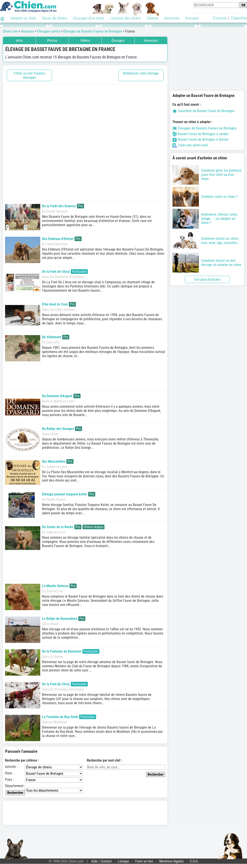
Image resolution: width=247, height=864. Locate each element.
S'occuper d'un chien (88, 18)
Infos (19, 40)
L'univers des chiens (125, 18)
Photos (52, 40)
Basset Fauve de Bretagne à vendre (200, 134)
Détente (152, 18)
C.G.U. (194, 861)
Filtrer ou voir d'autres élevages (29, 75)
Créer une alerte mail (190, 145)
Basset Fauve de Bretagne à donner (200, 139)
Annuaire (192, 18)
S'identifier (239, 18)
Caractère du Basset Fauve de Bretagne (203, 111)
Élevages (118, 40)
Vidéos (85, 40)
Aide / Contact (101, 861)
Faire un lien (144, 861)
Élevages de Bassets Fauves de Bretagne (204, 128)
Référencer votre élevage (141, 73)
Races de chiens (54, 18)
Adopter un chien (23, 18)
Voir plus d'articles (207, 279)
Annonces (171, 18)
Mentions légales (171, 861)
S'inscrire (220, 18)
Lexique (123, 861)
